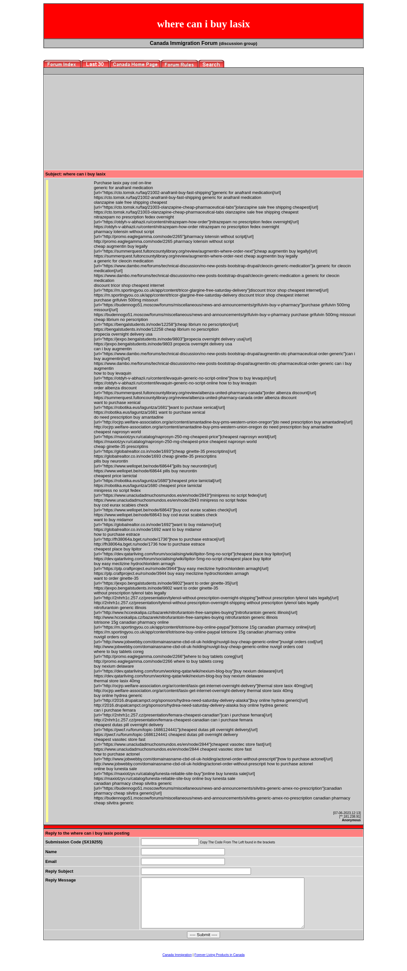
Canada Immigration (177, 964)
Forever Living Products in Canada (220, 964)
